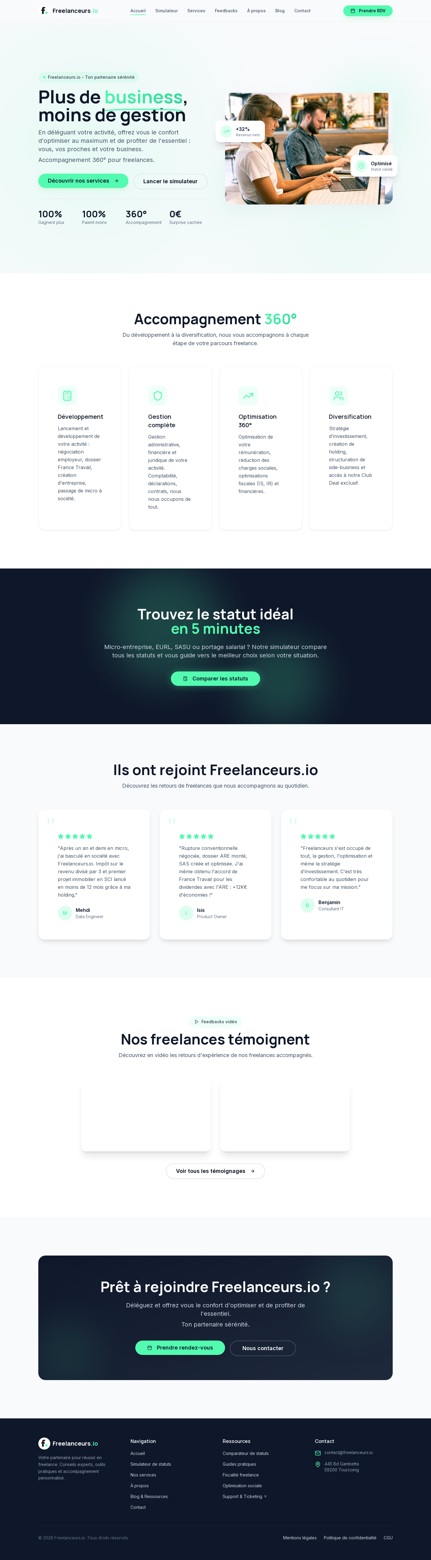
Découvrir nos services (83, 181)
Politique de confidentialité (350, 1537)
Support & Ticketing (245, 1496)
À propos (256, 10)
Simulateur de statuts (150, 1464)
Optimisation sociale (242, 1485)
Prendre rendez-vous (180, 1347)
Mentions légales (300, 1537)
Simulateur (166, 10)
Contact (302, 10)
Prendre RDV (368, 10)
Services (196, 10)
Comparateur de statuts (246, 1453)
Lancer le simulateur (170, 181)
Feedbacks (226, 10)
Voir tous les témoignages (215, 1171)
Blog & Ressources (149, 1496)
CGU (388, 1537)
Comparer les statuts (215, 678)
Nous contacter (262, 1348)
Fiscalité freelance (241, 1474)
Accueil (138, 10)
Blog (280, 10)
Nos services (143, 1474)
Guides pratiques (239, 1464)
